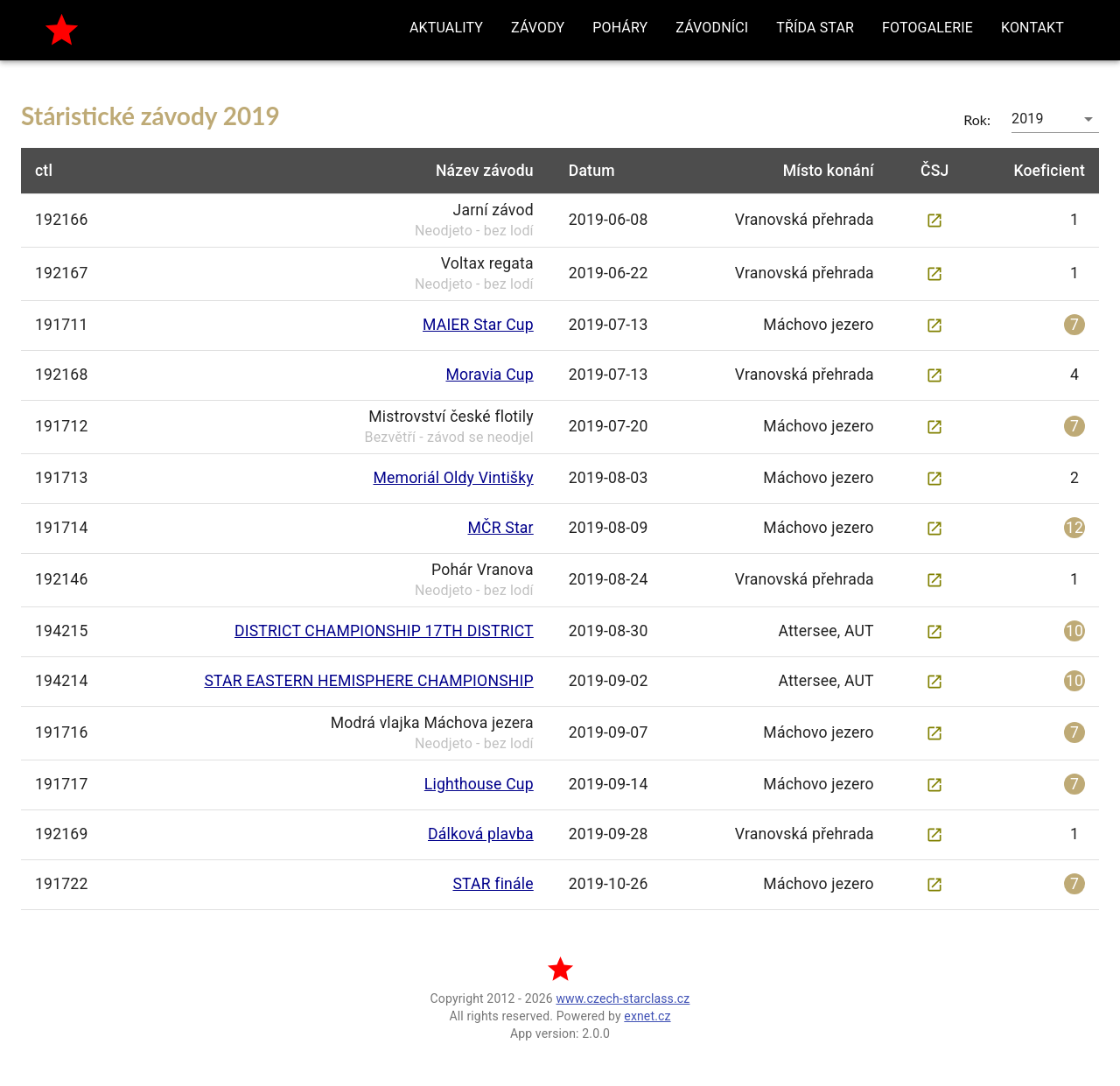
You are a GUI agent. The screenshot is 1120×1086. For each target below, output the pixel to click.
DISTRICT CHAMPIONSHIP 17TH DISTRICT (384, 631)
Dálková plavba (481, 834)
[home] (62, 30)
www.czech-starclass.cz (623, 998)
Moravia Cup (489, 374)
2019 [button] (1028, 118)
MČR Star (501, 527)
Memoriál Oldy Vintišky (453, 478)
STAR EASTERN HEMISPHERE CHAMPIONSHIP (368, 681)
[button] (446, 28)
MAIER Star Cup (478, 324)
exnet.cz (647, 1016)
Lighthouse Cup (479, 784)
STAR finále (492, 884)
